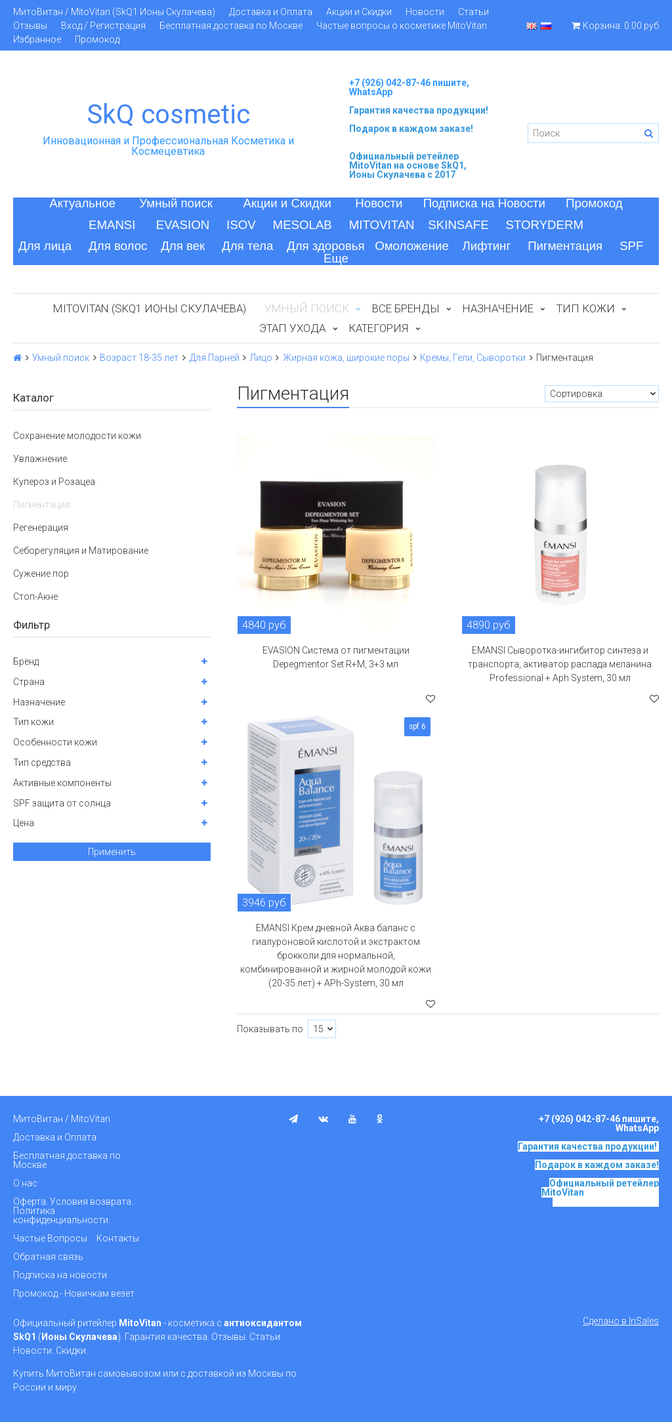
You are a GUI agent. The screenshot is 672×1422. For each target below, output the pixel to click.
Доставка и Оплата (270, 11)
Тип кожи (585, 308)
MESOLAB (302, 225)
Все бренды (406, 308)
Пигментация (565, 246)
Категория (378, 328)
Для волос (118, 246)
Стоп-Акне (35, 596)
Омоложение (412, 246)
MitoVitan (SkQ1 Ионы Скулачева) (149, 308)
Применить (112, 852)
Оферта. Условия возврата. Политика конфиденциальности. (73, 1210)
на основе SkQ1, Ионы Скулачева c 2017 (408, 170)
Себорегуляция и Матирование (80, 550)
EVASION (183, 225)
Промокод (97, 39)
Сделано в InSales (621, 1321)
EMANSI (112, 225)
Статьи (473, 11)
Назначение (498, 308)
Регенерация (40, 527)
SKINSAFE (458, 225)
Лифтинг (487, 246)
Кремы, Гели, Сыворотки (473, 357)
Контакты (117, 1238)
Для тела (247, 246)
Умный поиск (176, 203)
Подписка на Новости (484, 203)
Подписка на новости (60, 1275)
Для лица (45, 246)
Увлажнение (40, 458)
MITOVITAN (382, 225)
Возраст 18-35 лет (139, 357)
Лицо (261, 357)
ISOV (241, 225)
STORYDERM (545, 225)
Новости (425, 11)
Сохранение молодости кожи (77, 435)
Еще (336, 258)
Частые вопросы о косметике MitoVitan (401, 25)
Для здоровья (326, 246)
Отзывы (30, 25)
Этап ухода (292, 328)
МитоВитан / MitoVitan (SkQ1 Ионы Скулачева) (114, 11)
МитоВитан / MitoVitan (61, 1119)
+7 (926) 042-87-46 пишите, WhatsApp (409, 87)
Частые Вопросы (50, 1238)
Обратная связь (48, 1256)
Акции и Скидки (359, 11)
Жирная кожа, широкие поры (346, 357)
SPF (631, 246)
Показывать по (270, 1029)
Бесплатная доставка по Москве (231, 25)
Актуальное (82, 203)
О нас (25, 1183)
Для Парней (215, 357)
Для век (183, 246)
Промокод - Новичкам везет (74, 1293)
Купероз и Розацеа (54, 481)
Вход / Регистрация (103, 25)
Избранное (37, 39)
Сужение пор (41, 573)
